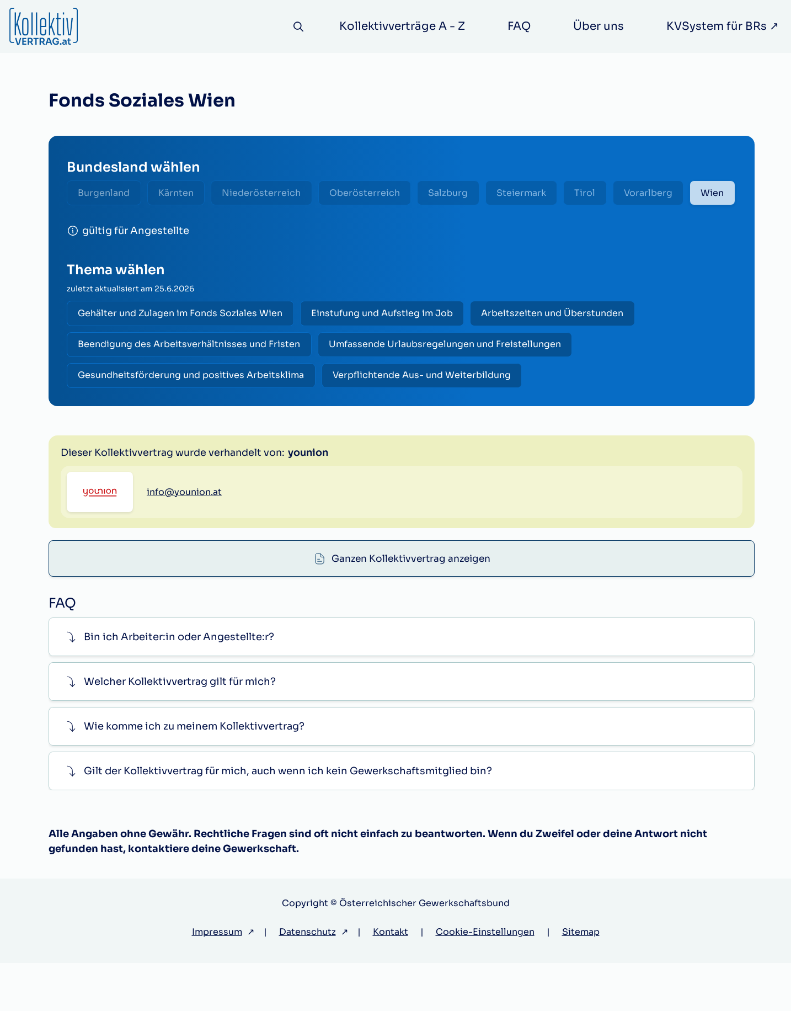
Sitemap (581, 980)
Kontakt (390, 980)
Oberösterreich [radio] (375, 193)
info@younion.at (184, 586)
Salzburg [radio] (462, 193)
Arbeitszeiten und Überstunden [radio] (560, 348)
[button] (401, 685)
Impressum (217, 980)
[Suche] (297, 26)
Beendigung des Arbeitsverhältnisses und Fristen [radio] (190, 380)
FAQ (519, 26)
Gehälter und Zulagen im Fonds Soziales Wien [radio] (181, 348)
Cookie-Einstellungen (485, 980)
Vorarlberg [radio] (670, 193)
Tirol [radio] (604, 193)
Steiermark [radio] (538, 193)
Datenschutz (307, 980)
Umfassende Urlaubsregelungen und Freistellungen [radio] (449, 380)
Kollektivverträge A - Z (402, 26)
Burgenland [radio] (105, 193)
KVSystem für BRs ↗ (722, 26)
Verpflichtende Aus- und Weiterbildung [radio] (426, 413)
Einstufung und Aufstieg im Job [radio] (386, 348)
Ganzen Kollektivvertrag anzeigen (411, 489)
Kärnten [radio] (180, 193)
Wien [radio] (91, 226)
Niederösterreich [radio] (268, 193)
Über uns (598, 26)
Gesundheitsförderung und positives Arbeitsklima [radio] (192, 413)
